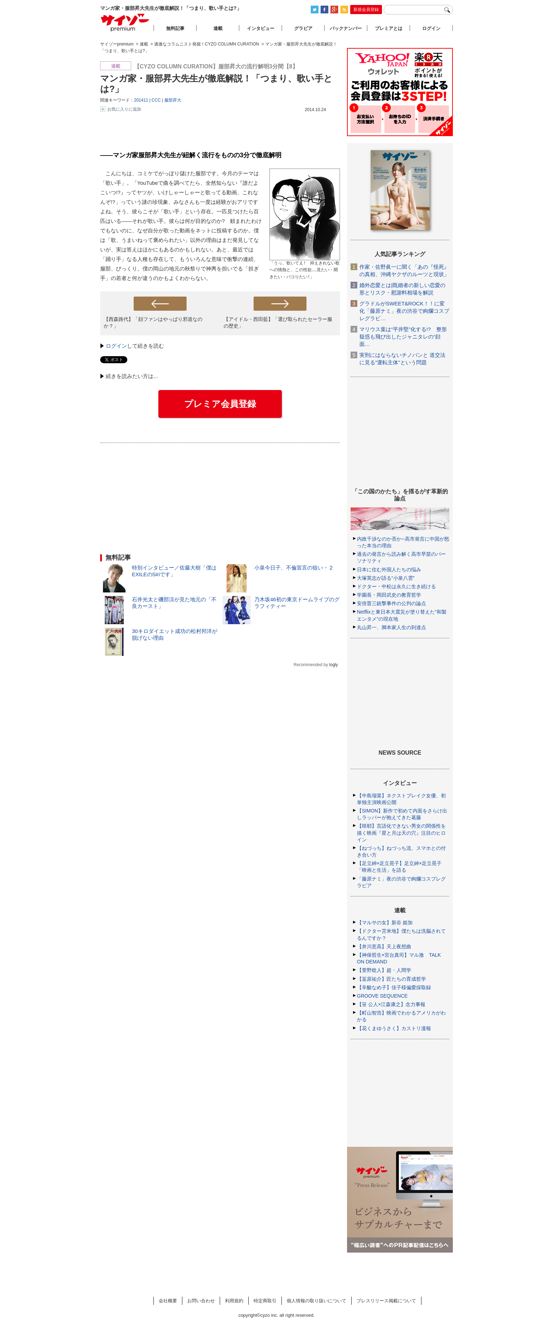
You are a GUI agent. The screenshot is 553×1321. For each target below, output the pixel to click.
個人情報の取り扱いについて (316, 1300)
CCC (156, 100)
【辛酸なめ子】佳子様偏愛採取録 (394, 987)
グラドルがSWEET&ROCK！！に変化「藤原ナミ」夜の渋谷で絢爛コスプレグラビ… (404, 310)
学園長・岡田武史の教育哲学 (389, 595)
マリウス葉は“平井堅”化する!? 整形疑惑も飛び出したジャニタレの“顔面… (403, 336)
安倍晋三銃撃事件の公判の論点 (391, 603)
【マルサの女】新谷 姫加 (385, 922)
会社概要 (168, 1300)
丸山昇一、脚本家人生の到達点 (391, 627)
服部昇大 (172, 100)
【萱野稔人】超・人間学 (384, 970)
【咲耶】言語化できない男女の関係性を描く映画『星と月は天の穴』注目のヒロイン (401, 832)
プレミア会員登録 (220, 404)
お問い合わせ (201, 1300)
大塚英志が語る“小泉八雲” (385, 578)
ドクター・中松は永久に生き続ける (396, 586)
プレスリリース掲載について (386, 1300)
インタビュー (260, 28)
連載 (218, 28)
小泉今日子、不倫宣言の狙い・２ (294, 568)
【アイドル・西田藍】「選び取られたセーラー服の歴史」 (278, 322)
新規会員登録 (366, 9)
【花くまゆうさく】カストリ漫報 (394, 1028)
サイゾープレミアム (125, 22)
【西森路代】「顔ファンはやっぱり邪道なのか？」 (153, 322)
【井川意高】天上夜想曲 (384, 946)
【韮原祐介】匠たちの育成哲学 (391, 979)
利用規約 (234, 1300)
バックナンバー (346, 28)
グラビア (303, 28)
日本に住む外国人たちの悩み (389, 569)
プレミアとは (388, 28)
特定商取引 (265, 1300)
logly (333, 664)
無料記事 (175, 28)
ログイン (116, 346)
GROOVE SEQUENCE (382, 996)
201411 (141, 100)
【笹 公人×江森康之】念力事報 (391, 1004)
